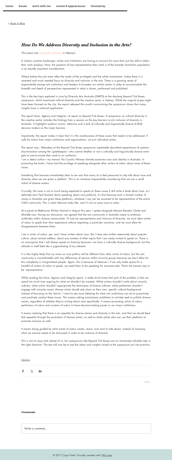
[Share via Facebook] (23, 371)
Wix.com (107, 455)
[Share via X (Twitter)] (31, 371)
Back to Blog (17, 23)
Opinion (25, 360)
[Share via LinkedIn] (40, 371)
